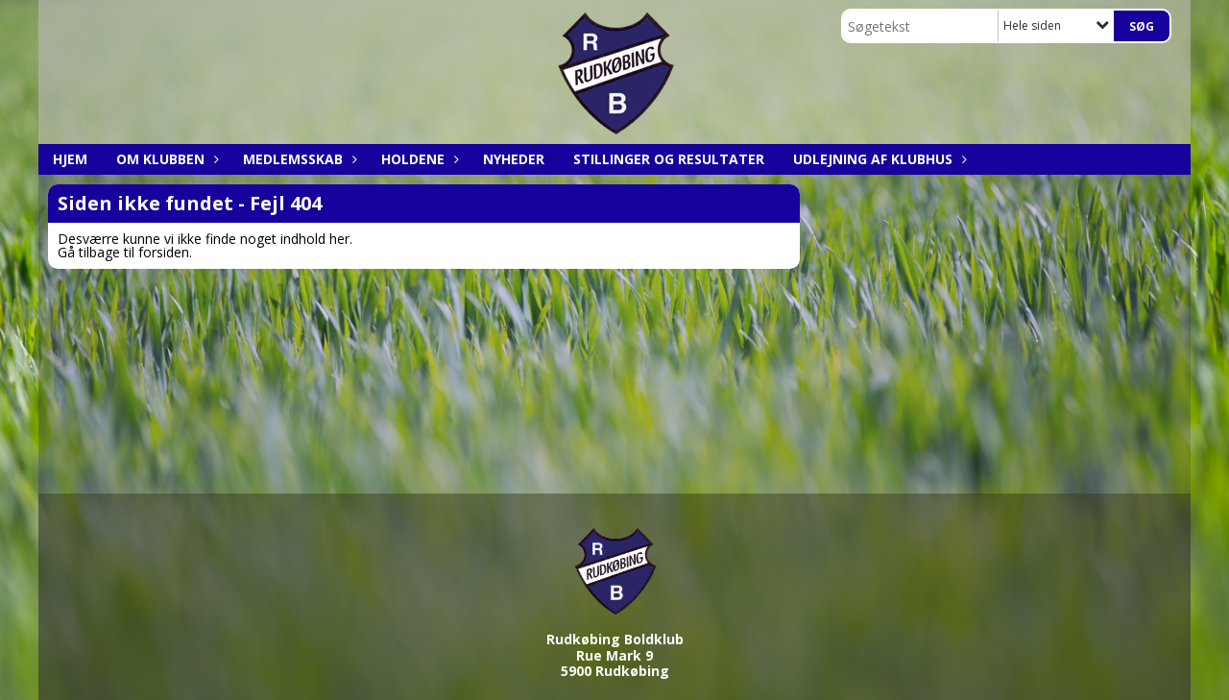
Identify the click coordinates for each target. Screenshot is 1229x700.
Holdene (417, 159)
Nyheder (513, 159)
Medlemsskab (297, 159)
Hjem (70, 159)
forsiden (163, 252)
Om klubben (165, 159)
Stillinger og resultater (668, 159)
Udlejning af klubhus (877, 159)
